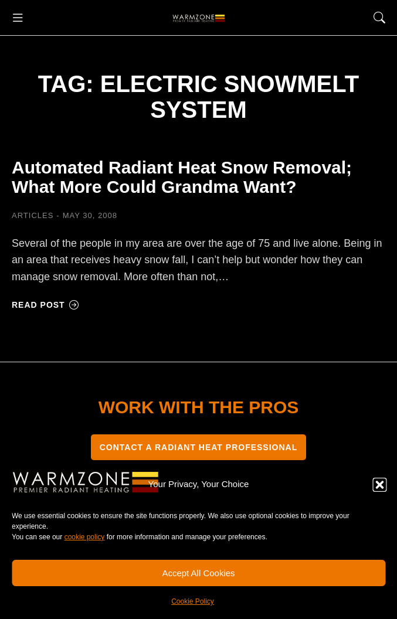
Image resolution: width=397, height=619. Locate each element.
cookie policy (85, 537)
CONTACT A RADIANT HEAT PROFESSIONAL (199, 447)
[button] (379, 485)
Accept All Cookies (198, 573)
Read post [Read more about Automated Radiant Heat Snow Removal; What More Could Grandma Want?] (45, 305)
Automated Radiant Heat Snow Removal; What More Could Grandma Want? (182, 177)
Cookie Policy (192, 601)
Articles (32, 215)
